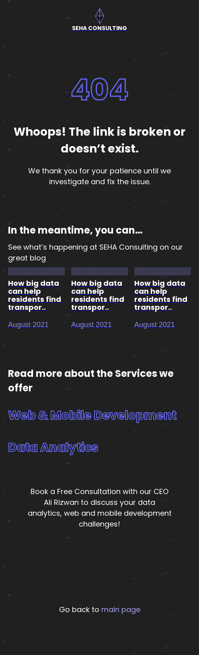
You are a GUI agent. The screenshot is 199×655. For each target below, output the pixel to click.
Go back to (99, 609)
